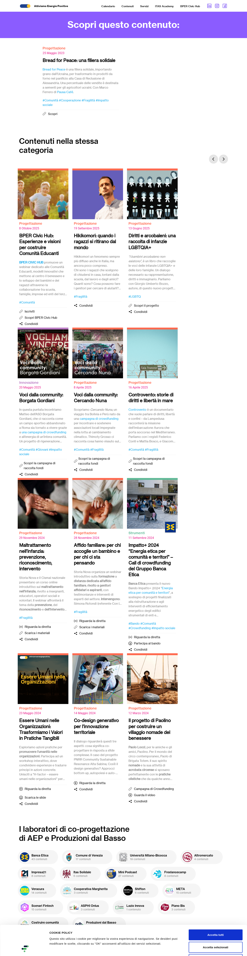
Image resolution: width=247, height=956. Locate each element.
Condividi (31, 324)
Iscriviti (30, 311)
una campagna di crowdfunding (44, 432)
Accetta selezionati (215, 919)
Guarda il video (144, 795)
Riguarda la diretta (38, 627)
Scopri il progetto (146, 305)
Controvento (137, 409)
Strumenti (136, 533)
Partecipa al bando (147, 643)
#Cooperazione (70, 100)
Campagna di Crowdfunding (154, 789)
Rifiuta (215, 931)
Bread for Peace (54, 69)
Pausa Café (65, 92)
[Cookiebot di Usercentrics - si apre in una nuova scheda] (24, 948)
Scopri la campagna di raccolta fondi (39, 465)
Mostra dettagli (198, 948)
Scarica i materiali (37, 633)
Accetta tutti (215, 906)
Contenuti (128, 6)
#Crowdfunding (139, 628)
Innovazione (29, 382)
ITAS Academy (164, 6)
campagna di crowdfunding (99, 419)
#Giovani (42, 449)
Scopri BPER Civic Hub (41, 317)
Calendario (108, 6)
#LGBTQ (134, 296)
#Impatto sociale (163, 628)
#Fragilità (88, 100)
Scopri (52, 114)
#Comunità (50, 100)
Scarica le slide (35, 797)
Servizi (144, 6)
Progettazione (54, 48)
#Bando (134, 623)
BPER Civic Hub (190, 6)
